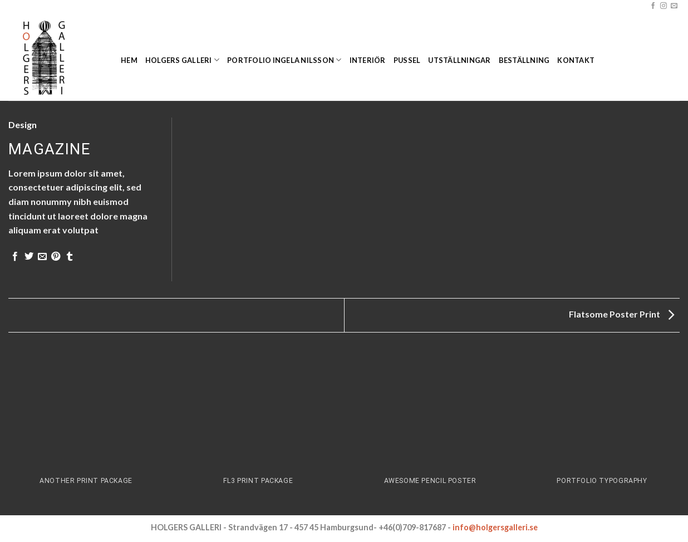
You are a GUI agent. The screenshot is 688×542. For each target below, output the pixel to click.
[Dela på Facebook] (15, 257)
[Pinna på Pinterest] (55, 257)
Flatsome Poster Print (621, 314)
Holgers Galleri (182, 60)
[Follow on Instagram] (663, 6)
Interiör (368, 60)
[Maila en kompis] (42, 257)
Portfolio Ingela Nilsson (284, 60)
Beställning (524, 60)
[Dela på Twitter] (28, 257)
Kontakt (575, 60)
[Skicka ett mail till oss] (674, 6)
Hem (129, 60)
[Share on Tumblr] (69, 257)
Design (22, 124)
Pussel (407, 60)
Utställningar (459, 60)
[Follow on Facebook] (653, 6)
